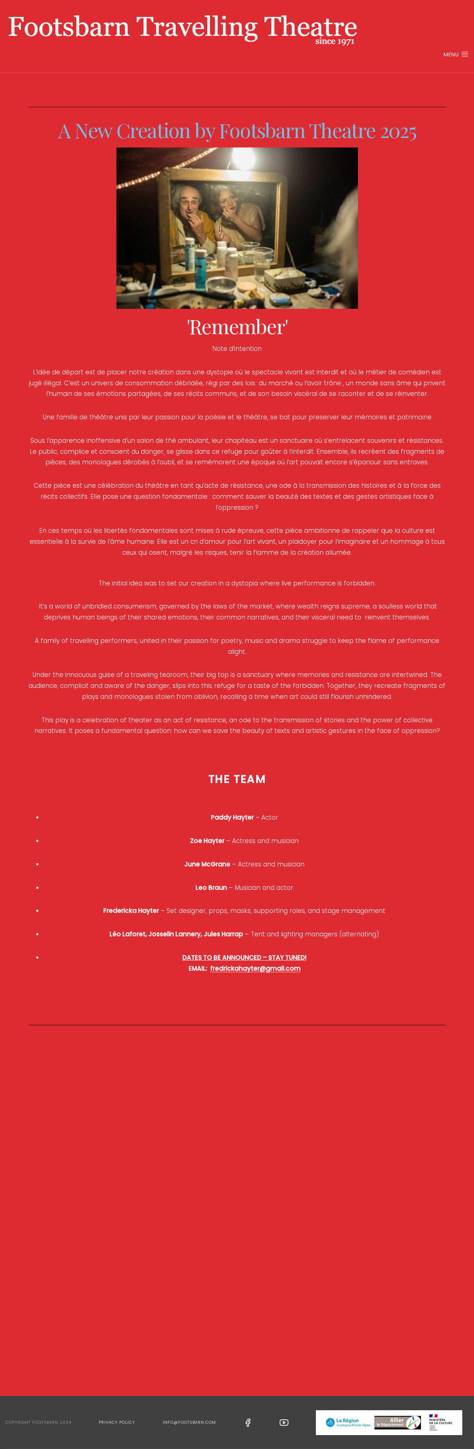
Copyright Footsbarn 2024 (38, 1422)
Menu (456, 54)
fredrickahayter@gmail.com (255, 968)
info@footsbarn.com (189, 1422)
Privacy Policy (117, 1422)
